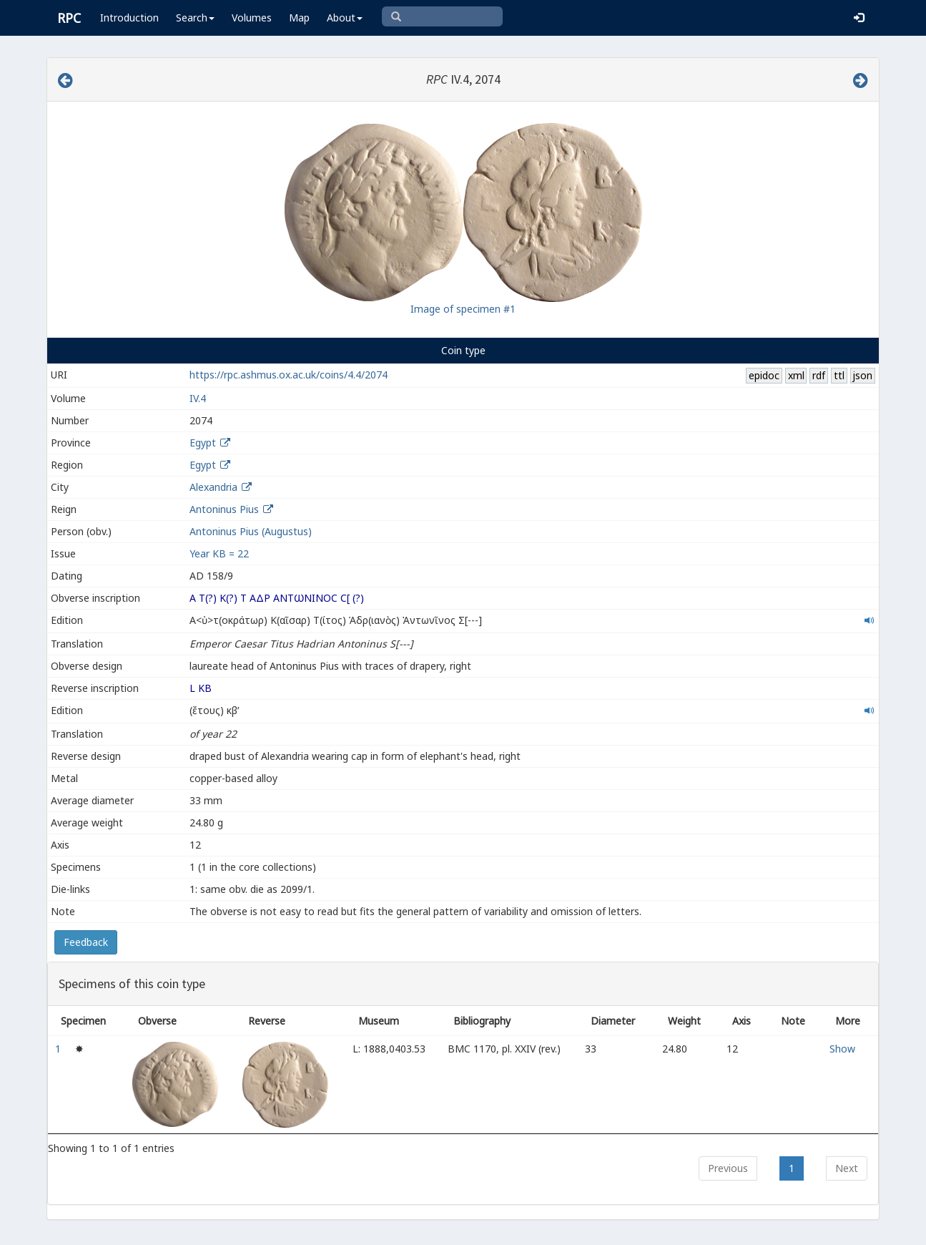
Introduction (129, 17)
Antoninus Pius (224, 509)
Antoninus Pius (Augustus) (250, 531)
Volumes (252, 17)
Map (299, 17)
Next (846, 1168)
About (345, 17)
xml (796, 375)
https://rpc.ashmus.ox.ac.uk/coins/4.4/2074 (288, 374)
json (862, 375)
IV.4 (197, 398)
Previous (728, 1168)
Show (842, 1048)
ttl (839, 375)
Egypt (202, 442)
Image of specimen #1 (463, 309)
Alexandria (213, 487)
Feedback (86, 942)
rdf (818, 375)
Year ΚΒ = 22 (219, 553)
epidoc (764, 375)
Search (195, 17)
